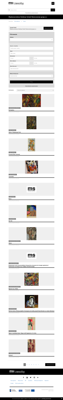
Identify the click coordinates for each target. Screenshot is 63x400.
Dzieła (24, 21)
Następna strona (50, 364)
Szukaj (53, 9)
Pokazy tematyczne (14, 73)
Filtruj (31, 81)
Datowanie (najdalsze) (35, 90)
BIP (25, 380)
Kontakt (12, 383)
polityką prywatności (46, 398)
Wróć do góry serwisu (19, 383)
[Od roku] (19, 58)
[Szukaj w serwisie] (29, 10)
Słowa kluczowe (13, 66)
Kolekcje (11, 37)
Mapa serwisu (20, 380)
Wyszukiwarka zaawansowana (31, 13)
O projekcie (30, 380)
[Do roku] (43, 58)
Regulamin (47, 380)
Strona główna (17, 21)
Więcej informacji (48, 28)
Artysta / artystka (14, 46)
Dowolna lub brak (31, 75)
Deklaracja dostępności (38, 380)
